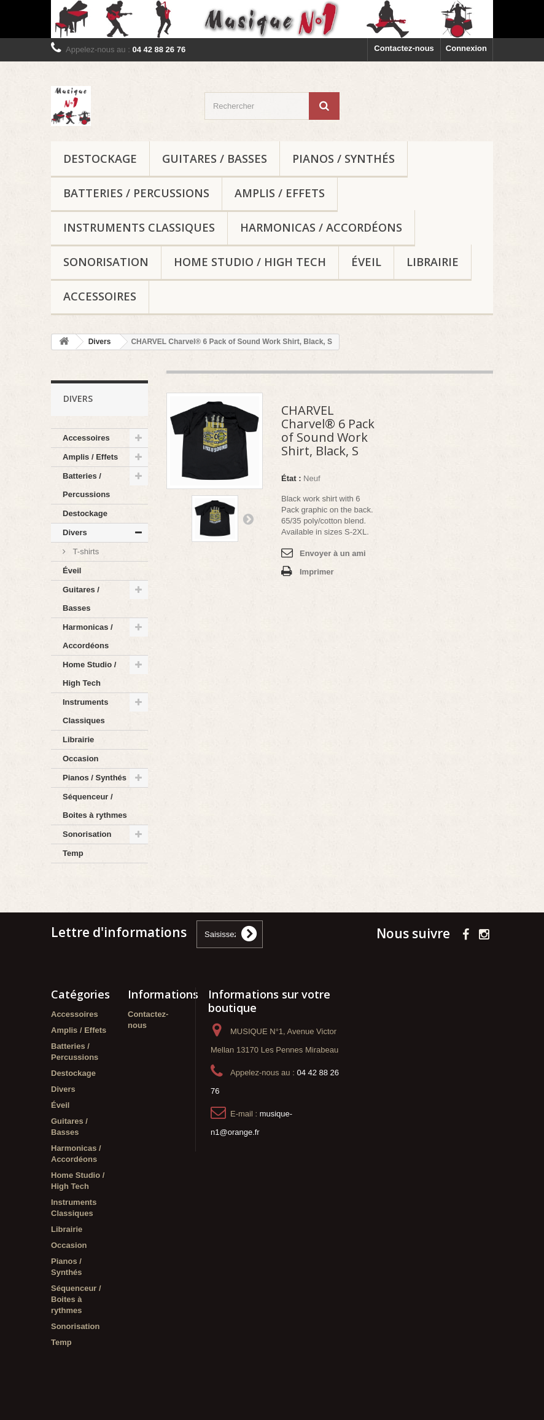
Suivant (248, 518)
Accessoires (99, 296)
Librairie (432, 261)
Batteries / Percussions (136, 193)
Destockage (100, 158)
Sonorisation (106, 261)
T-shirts (85, 551)
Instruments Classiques (139, 227)
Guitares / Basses (214, 158)
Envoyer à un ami (333, 553)
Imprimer (317, 571)
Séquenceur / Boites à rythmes (95, 806)
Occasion (81, 758)
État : (291, 478)
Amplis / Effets (280, 193)
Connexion (466, 48)
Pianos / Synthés (343, 158)
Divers (75, 532)
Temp (73, 853)
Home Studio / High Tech (250, 261)
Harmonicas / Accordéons (321, 227)
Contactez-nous (404, 48)
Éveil (366, 261)
